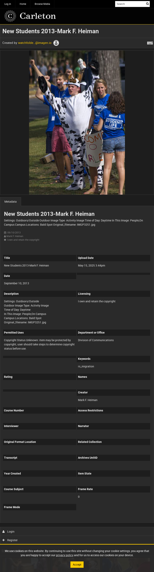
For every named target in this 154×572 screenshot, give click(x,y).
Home (23, 3)
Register (10, 540)
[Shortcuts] (150, 42)
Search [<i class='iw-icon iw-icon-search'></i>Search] (147, 3)
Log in (7, 3)
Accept (77, 564)
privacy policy (64, 555)
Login (8, 531)
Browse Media (42, 3)
